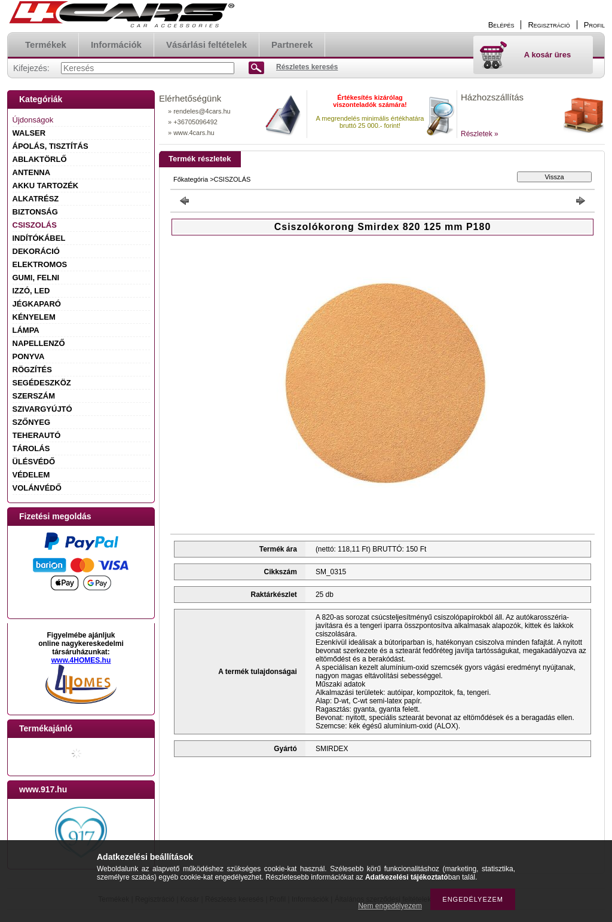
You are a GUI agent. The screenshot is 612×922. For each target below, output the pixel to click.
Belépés (501, 24)
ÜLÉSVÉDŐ (34, 461)
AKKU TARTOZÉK (46, 185)
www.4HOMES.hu (81, 660)
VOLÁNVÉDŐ (37, 487)
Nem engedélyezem (390, 906)
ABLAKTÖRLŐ (40, 159)
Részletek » (479, 134)
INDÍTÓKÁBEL (39, 238)
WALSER (29, 132)
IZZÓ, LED (31, 290)
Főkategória (190, 179)
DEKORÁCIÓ (36, 251)
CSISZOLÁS (35, 224)
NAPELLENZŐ (39, 343)
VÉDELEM (31, 474)
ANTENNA (32, 172)
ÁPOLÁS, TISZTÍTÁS (50, 146)
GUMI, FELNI (36, 277)
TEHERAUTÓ (37, 435)
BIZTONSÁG (35, 211)
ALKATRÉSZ (36, 198)
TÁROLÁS (31, 448)
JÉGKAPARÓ (37, 303)
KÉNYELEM (34, 317)
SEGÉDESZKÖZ (42, 382)
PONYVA (29, 356)
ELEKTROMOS (40, 264)
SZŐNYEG (32, 422)
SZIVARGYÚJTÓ (42, 409)
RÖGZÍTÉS (32, 369)
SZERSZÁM (34, 395)
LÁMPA (26, 330)
